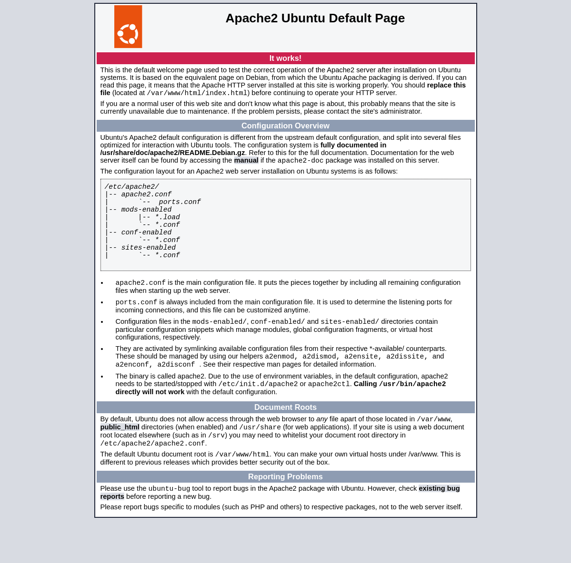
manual (246, 163)
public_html (120, 462)
